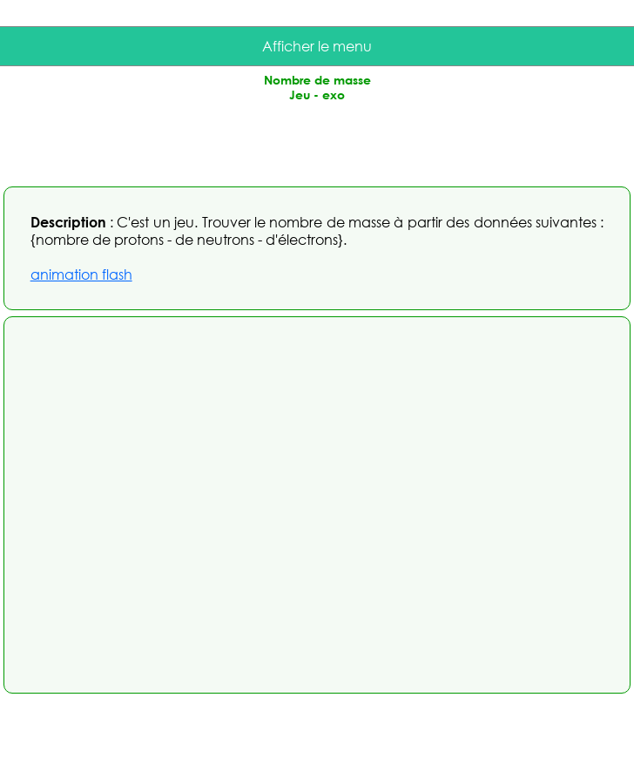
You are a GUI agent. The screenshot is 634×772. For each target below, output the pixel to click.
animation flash (81, 274)
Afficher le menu (317, 46)
